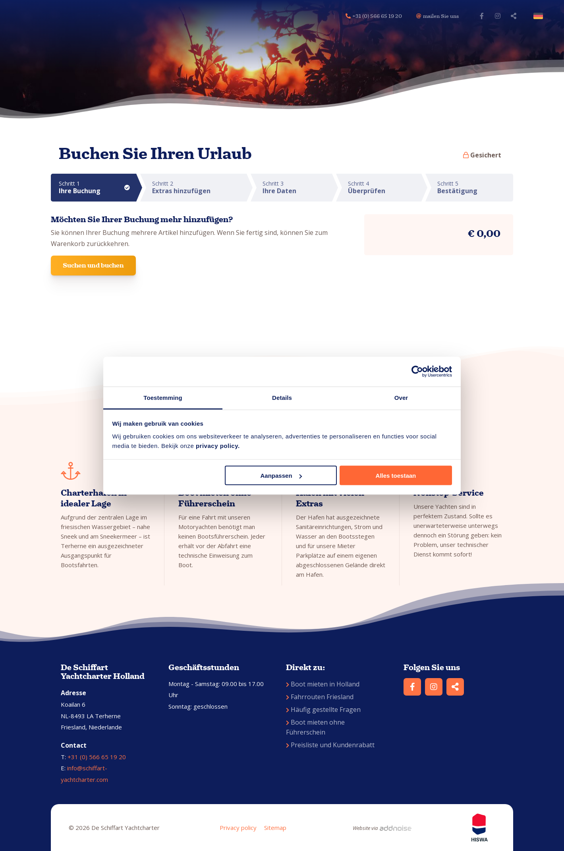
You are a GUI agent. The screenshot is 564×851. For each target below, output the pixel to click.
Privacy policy (238, 828)
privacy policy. (218, 445)
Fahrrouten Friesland (319, 696)
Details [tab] (282, 397)
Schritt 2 (199, 187)
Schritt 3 (297, 187)
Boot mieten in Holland (322, 684)
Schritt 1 (97, 187)
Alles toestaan (396, 475)
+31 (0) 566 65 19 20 (97, 757)
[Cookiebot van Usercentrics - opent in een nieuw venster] (417, 372)
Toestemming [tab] (162, 397)
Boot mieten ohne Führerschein (315, 727)
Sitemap (275, 828)
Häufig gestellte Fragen (323, 709)
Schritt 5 (475, 187)
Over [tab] (401, 397)
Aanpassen (281, 475)
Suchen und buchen (93, 265)
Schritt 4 (384, 187)
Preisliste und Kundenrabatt (330, 745)
